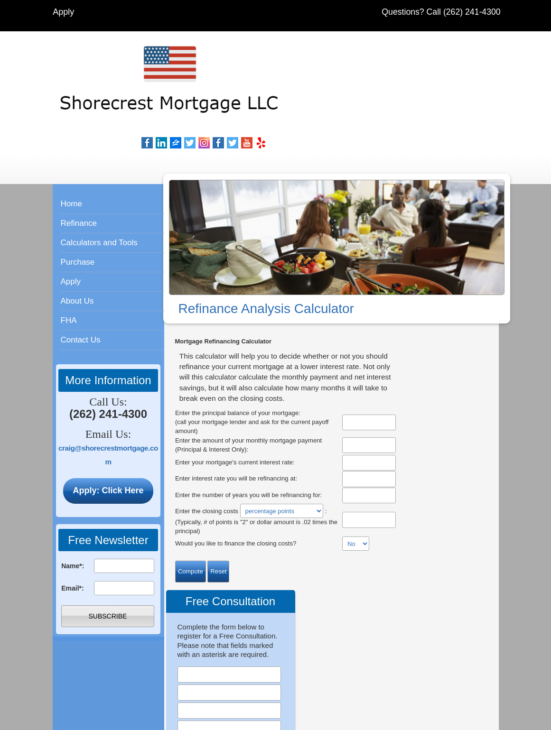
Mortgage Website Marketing (331, 720)
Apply (64, 12)
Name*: (72, 512)
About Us (77, 247)
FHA (69, 266)
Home (71, 150)
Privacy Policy (421, 623)
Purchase (78, 208)
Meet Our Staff (404, 572)
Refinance (79, 169)
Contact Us (81, 286)
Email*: (72, 534)
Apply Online (259, 576)
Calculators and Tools (99, 189)
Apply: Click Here (108, 437)
